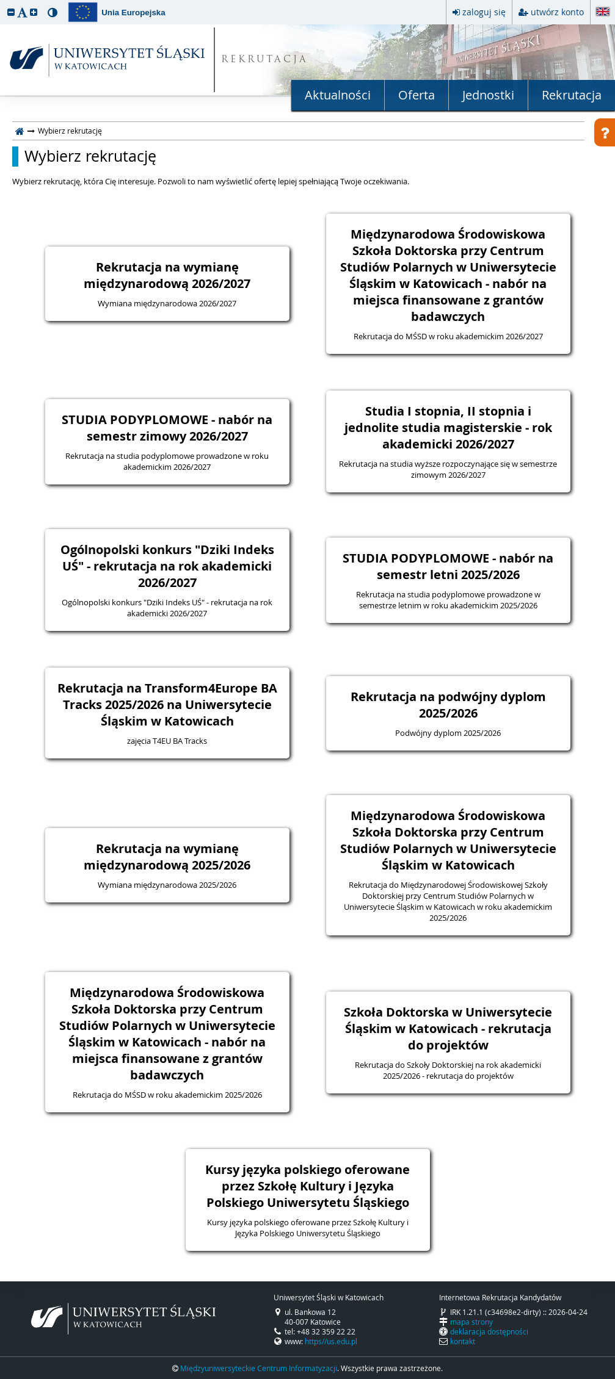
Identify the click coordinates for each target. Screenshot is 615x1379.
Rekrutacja (572, 95)
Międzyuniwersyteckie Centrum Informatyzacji (258, 1368)
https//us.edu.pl (331, 1341)
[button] (11, 12)
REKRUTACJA (264, 60)
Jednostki (488, 95)
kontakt (462, 1341)
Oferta (416, 95)
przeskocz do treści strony (3, 3)
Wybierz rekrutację (90, 156)
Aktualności (338, 95)
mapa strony (471, 1322)
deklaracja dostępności (489, 1331)
